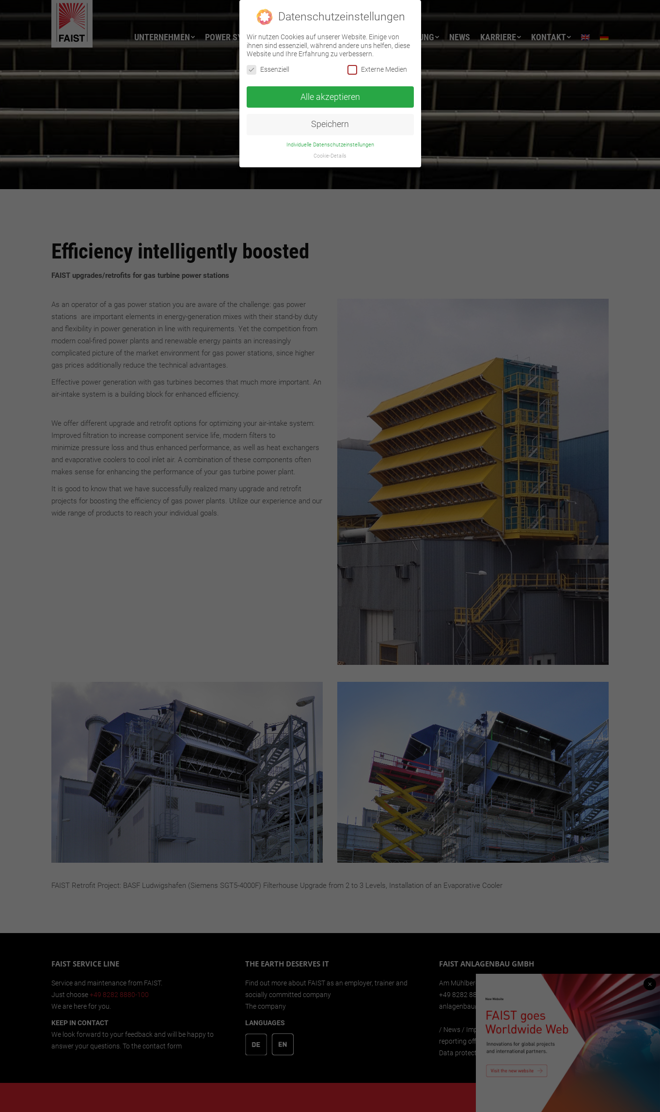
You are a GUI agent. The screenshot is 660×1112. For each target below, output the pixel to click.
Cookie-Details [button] (330, 156)
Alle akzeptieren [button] (330, 96)
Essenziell (268, 69)
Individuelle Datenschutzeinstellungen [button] (330, 145)
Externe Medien (377, 69)
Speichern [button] (330, 124)
